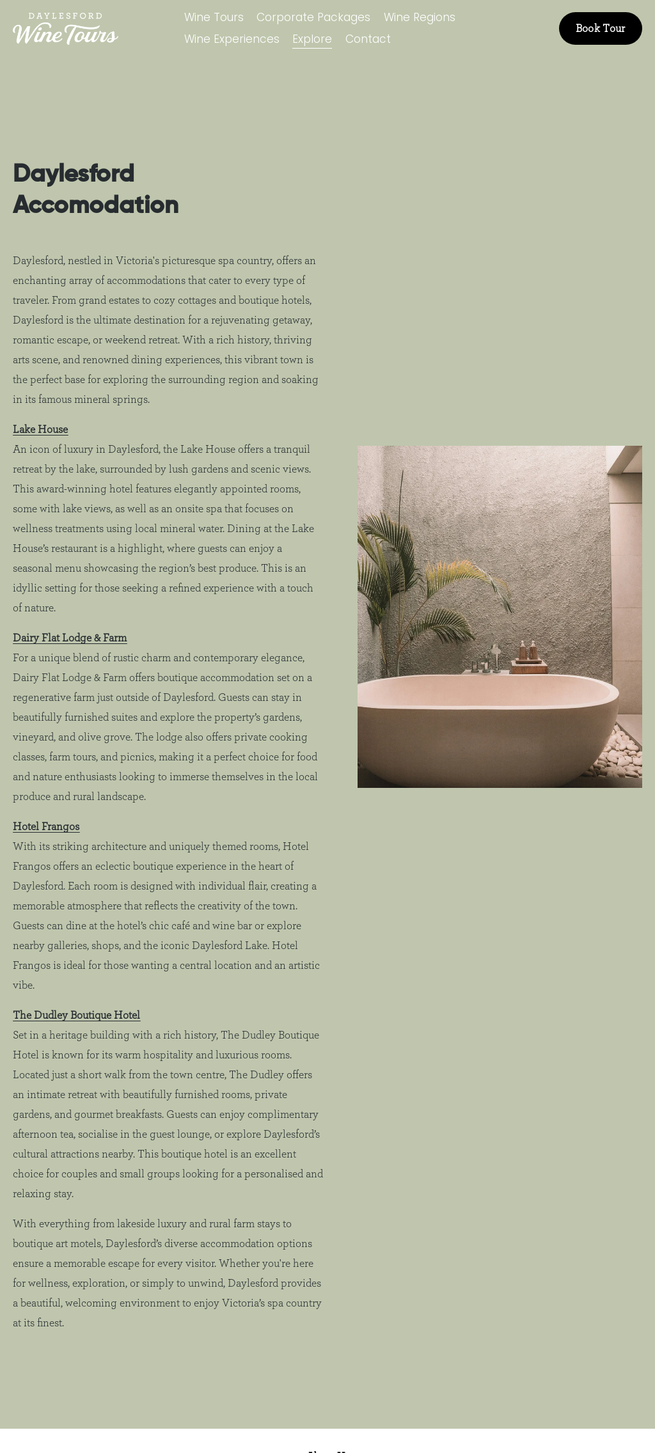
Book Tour (601, 28)
